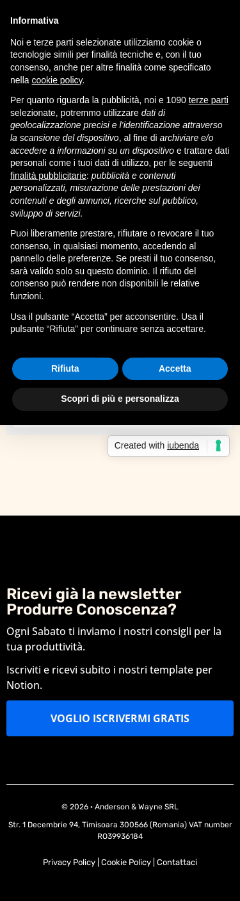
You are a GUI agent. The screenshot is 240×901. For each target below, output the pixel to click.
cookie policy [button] (56, 80)
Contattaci (177, 862)
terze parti (208, 100)
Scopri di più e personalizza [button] (120, 398)
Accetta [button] (175, 368)
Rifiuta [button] (65, 368)
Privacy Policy (69, 862)
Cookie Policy (126, 862)
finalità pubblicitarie (48, 175)
